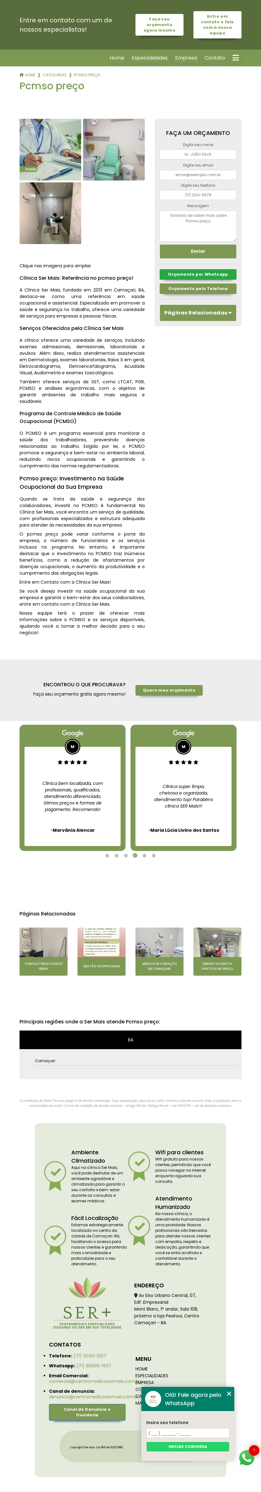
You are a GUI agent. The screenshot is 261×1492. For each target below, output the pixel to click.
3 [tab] (126, 856)
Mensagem (198, 205)
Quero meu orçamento (169, 690)
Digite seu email (198, 165)
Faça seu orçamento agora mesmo (159, 24)
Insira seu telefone (167, 1423)
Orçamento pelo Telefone (198, 288)
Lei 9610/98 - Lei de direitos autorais (202, 1105)
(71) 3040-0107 (89, 1356)
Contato (215, 57)
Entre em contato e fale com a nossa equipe (217, 25)
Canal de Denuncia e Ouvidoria (87, 1412)
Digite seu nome (198, 144)
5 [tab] (144, 856)
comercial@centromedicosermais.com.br (94, 1381)
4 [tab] (135, 856)
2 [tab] (116, 856)
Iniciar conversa (188, 1446)
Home (117, 57)
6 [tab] (154, 856)
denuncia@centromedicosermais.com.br (94, 1397)
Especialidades (150, 57)
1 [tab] (107, 856)
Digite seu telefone (198, 185)
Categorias (55, 75)
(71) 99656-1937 (93, 1366)
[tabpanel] (73, 788)
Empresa (186, 57)
